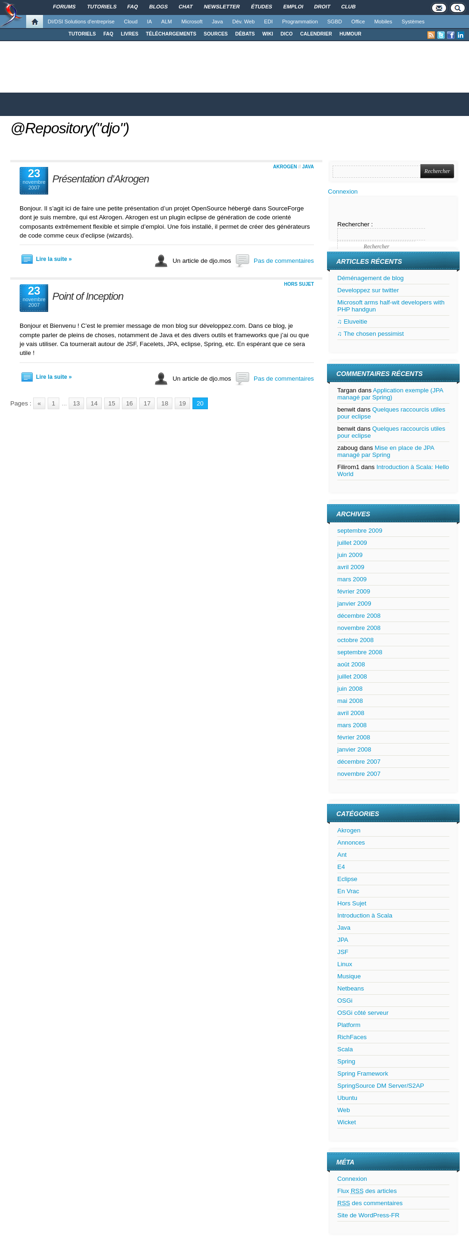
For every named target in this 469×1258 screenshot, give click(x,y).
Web (343, 1109)
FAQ (108, 33)
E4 (341, 866)
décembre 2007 (359, 761)
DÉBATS (245, 33)
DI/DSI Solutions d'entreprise (81, 21)
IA (149, 21)
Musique (349, 976)
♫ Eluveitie (352, 321)
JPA (342, 939)
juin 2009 (349, 554)
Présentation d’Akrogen (100, 179)
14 (94, 403)
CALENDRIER (316, 33)
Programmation (300, 21)
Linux (344, 964)
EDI (268, 21)
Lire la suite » (54, 259)
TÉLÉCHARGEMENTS (171, 33)
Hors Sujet (299, 284)
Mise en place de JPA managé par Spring (385, 451)
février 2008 (353, 737)
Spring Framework (362, 1073)
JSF (342, 951)
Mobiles (383, 21)
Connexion (343, 191)
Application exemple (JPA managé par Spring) (390, 394)
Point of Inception (87, 296)
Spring (346, 1061)
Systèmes (413, 21)
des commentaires (370, 1203)
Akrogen (285, 166)
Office (358, 21)
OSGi (345, 1000)
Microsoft (191, 21)
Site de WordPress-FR (368, 1215)
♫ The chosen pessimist (370, 333)
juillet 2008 (352, 676)
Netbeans (350, 988)
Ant (342, 854)
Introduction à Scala (364, 915)
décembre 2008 (359, 615)
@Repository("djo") (69, 128)
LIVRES (130, 33)
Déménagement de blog (370, 278)
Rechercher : (355, 224)
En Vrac (348, 891)
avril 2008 (350, 712)
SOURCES (215, 33)
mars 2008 (352, 725)
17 (146, 403)
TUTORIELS (82, 33)
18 (164, 403)
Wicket (346, 1122)
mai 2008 (350, 700)
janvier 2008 (354, 749)
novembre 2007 (359, 773)
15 (111, 403)
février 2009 (353, 591)
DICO (287, 33)
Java (217, 21)
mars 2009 (352, 579)
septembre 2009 (359, 530)
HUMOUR (351, 33)
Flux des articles (367, 1190)
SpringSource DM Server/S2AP (380, 1085)
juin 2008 (349, 688)
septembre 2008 (359, 652)
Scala (345, 1049)
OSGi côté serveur (363, 1012)
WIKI (267, 33)
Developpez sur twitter (368, 290)
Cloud (130, 21)
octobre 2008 (355, 639)
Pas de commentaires (284, 260)
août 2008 (351, 664)
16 (129, 403)
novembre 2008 (359, 627)
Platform (349, 1024)
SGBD (334, 21)
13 (76, 403)
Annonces (351, 842)
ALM (166, 21)
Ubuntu (347, 1097)
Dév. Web (243, 21)
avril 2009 (350, 567)
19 (182, 403)
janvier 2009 (354, 603)
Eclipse (347, 878)
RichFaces (352, 1037)
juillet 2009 (352, 542)
